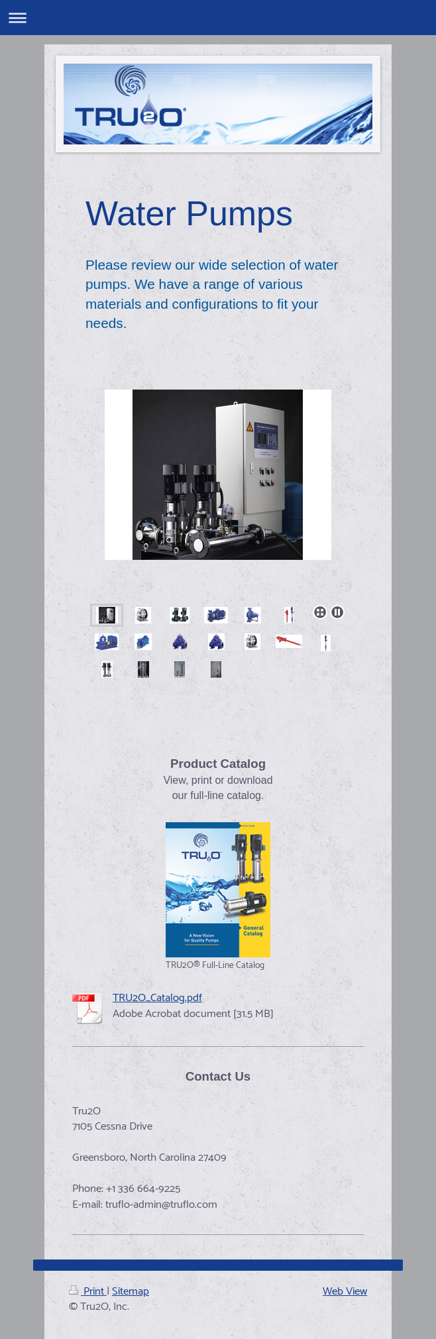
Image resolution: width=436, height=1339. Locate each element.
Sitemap (130, 1292)
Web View (345, 1292)
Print (88, 1292)
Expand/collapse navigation (218, 17)
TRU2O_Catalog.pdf (157, 998)
